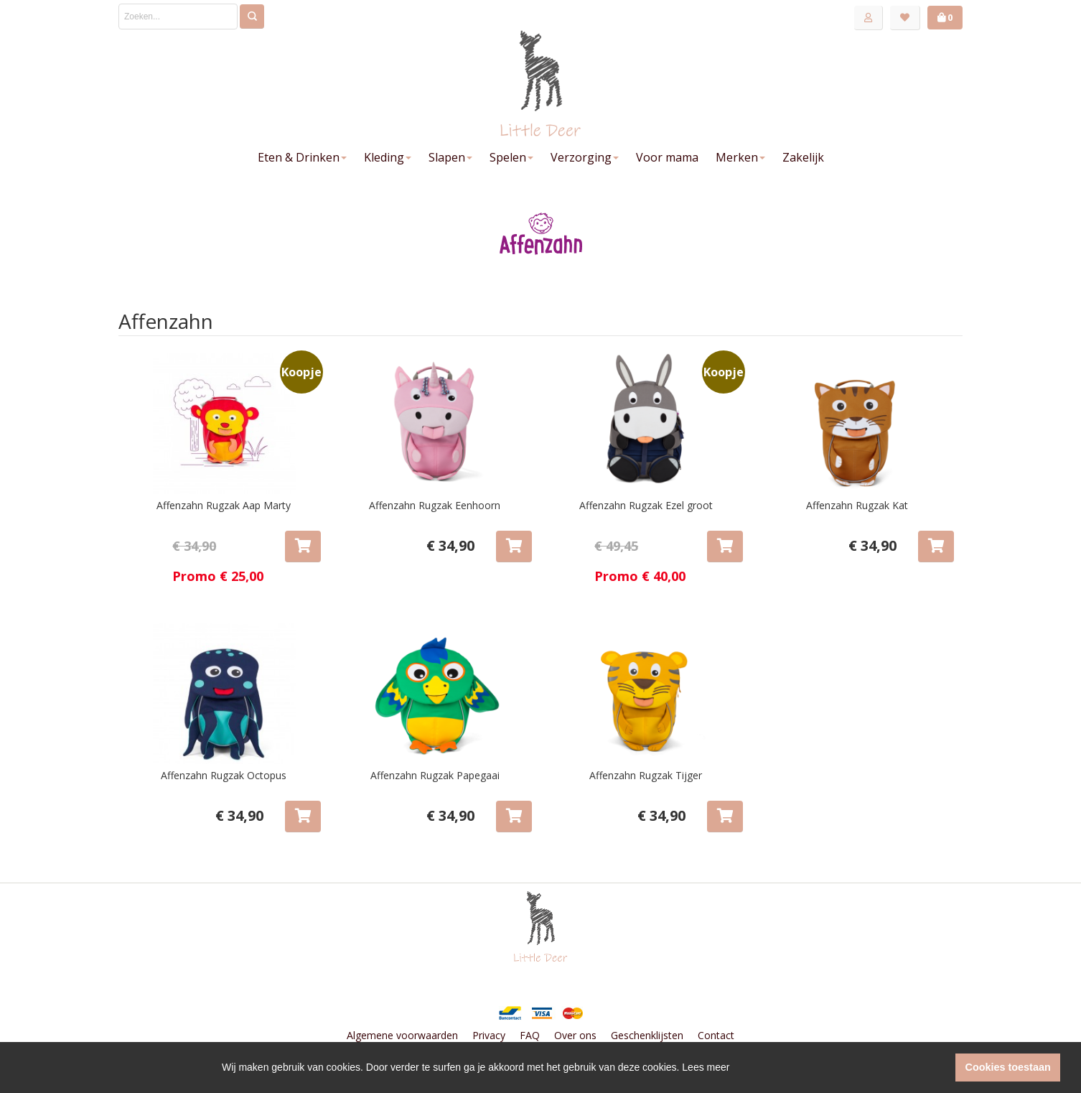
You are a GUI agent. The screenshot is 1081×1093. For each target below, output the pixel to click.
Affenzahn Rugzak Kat (857, 505)
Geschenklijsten (647, 1035)
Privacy (488, 1035)
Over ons (575, 1035)
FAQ (530, 1035)
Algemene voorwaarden (402, 1035)
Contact (716, 1035)
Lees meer (705, 1067)
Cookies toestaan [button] (1008, 1067)
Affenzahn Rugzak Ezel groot (646, 505)
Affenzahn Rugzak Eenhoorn (434, 505)
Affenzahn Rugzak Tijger (645, 775)
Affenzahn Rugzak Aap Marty (223, 505)
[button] (940, 1068)
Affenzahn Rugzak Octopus (223, 775)
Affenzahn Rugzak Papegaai (435, 775)
